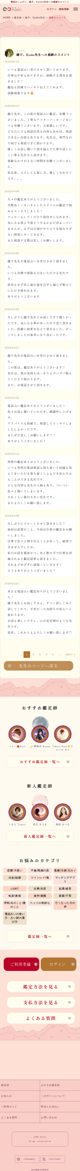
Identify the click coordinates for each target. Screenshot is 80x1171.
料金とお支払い (50, 1106)
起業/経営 (65, 888)
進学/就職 (40, 895)
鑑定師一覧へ (40, 936)
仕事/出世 (40, 888)
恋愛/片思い (15, 870)
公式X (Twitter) (55, 1159)
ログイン (52, 9)
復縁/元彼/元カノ (65, 870)
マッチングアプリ (65, 879)
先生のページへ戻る (38, 665)
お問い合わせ (49, 1117)
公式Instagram (29, 1159)
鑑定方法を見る (41, 986)
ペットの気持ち (40, 902)
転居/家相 (15, 895)
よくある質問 (41, 1018)
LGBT (15, 888)
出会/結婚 (15, 877)
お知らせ (6, 1096)
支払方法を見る (41, 1002)
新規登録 (64, 9)
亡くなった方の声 (65, 904)
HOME (7, 17)
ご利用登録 (20, 964)
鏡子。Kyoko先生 (35, 17)
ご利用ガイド (9, 1106)
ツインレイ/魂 (40, 877)
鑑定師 (18, 17)
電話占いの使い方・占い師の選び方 (15, 918)
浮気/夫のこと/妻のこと (15, 904)
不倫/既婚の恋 (40, 870)
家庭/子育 (65, 895)
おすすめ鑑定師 (50, 1085)
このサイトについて (53, 1096)
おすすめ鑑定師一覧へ (40, 761)
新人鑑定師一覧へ (40, 836)
